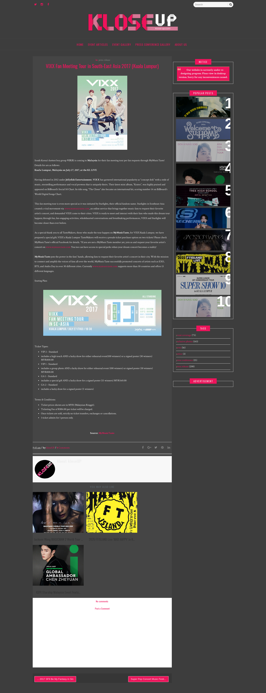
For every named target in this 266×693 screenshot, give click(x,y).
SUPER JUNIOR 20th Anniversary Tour (201, 285)
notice (178, 357)
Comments (65, 453)
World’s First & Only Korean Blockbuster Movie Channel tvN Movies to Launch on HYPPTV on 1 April (201, 112)
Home (80, 44)
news (177, 351)
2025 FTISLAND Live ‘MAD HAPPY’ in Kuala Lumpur (200, 263)
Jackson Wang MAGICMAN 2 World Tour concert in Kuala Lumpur (200, 244)
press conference (183, 364)
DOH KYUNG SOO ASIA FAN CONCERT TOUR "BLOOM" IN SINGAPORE (201, 152)
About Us (181, 44)
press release (102, 60)
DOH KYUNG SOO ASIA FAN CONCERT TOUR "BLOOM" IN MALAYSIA (201, 308)
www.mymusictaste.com (84, 209)
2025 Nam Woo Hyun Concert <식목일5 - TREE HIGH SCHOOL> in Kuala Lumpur (200, 199)
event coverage (182, 339)
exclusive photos (183, 345)
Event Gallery (121, 44)
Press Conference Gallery (153, 44)
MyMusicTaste (105, 438)
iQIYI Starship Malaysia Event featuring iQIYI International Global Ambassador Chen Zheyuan (199, 179)
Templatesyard (188, 678)
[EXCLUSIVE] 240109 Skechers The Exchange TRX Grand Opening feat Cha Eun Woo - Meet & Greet (199, 224)
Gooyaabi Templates (221, 678)
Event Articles (98, 44)
